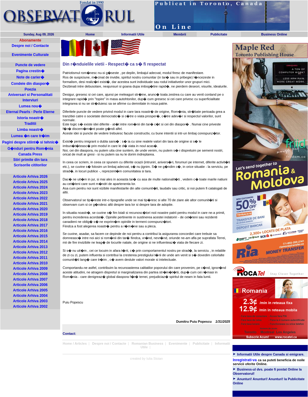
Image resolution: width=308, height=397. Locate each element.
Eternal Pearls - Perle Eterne (30, 112)
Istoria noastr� (30, 118)
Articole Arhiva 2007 (30, 279)
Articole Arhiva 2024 (30, 187)
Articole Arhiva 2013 (30, 247)
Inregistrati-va (245, 360)
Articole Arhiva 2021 (30, 204)
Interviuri (30, 100)
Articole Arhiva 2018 (30, 220)
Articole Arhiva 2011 (30, 258)
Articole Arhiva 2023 (30, 193)
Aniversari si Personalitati (30, 95)
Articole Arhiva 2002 (30, 306)
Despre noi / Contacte (30, 46)
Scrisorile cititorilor (30, 165)
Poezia (30, 89)
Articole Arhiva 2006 (30, 285)
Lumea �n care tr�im (30, 136)
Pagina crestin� (30, 71)
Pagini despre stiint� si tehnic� (30, 142)
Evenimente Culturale (30, 55)
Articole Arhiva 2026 (30, 176)
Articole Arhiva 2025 (30, 182)
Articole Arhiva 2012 (30, 252)
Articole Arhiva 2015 (30, 236)
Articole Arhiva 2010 (30, 263)
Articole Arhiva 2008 (30, 274)
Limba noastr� (30, 130)
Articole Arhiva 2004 (30, 296)
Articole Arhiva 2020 (30, 209)
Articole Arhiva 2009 (30, 268)
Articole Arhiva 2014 (30, 241)
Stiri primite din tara (30, 160)
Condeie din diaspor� (30, 84)
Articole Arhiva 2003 (30, 301)
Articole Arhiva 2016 (30, 231)
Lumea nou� (30, 106)
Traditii (30, 124)
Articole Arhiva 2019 (30, 214)
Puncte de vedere (30, 65)
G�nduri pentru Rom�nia (30, 148)
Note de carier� (30, 77)
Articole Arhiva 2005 (30, 290)
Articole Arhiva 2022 (30, 198)
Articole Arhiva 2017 (30, 225)
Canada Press (30, 154)
